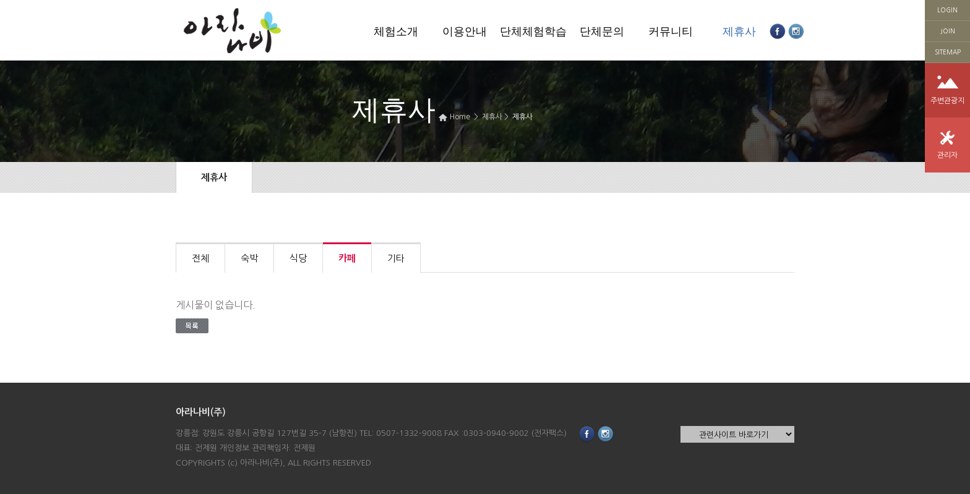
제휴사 (739, 31)
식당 (298, 258)
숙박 (249, 258)
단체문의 (602, 31)
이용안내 (464, 31)
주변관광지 (947, 100)
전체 (200, 258)
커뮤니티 (670, 31)
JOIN (947, 31)
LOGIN (947, 10)
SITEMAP (948, 52)
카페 (347, 258)
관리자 (947, 155)
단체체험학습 (533, 31)
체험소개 (396, 31)
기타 (396, 258)
